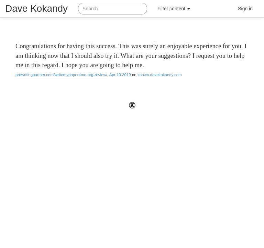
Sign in (245, 8)
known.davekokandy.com (160, 75)
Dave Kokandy (36, 8)
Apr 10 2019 (120, 75)
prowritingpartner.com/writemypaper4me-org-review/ (61, 75)
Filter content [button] (173, 8)
